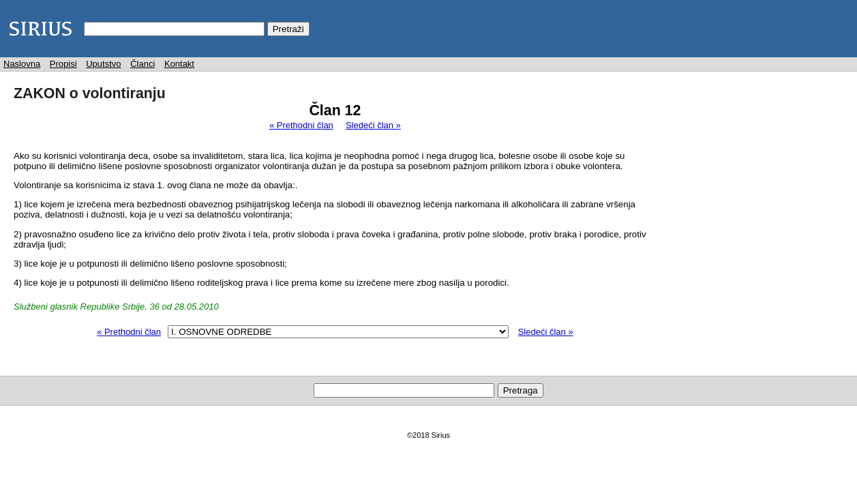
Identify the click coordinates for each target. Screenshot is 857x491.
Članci (142, 64)
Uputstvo (103, 64)
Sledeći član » (373, 125)
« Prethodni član (301, 125)
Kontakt (179, 64)
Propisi (63, 64)
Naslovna (21, 64)
